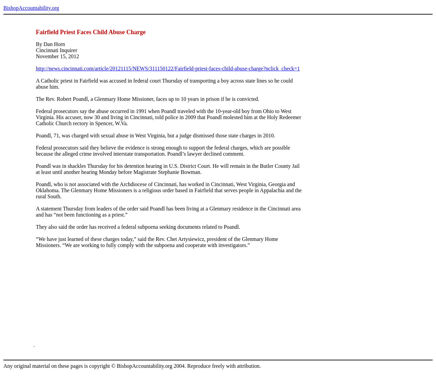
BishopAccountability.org (31, 8)
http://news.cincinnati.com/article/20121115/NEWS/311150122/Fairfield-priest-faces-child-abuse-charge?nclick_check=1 (168, 68)
